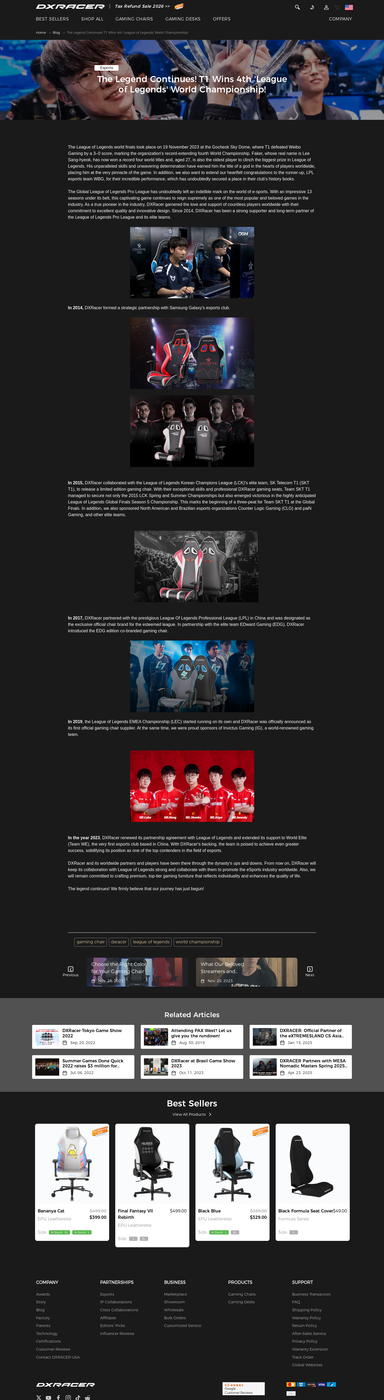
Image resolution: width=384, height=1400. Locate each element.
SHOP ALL (92, 19)
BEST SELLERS (52, 19)
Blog (56, 33)
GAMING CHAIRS (134, 19)
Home (41, 33)
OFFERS (222, 19)
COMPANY (340, 19)
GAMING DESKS (183, 19)
